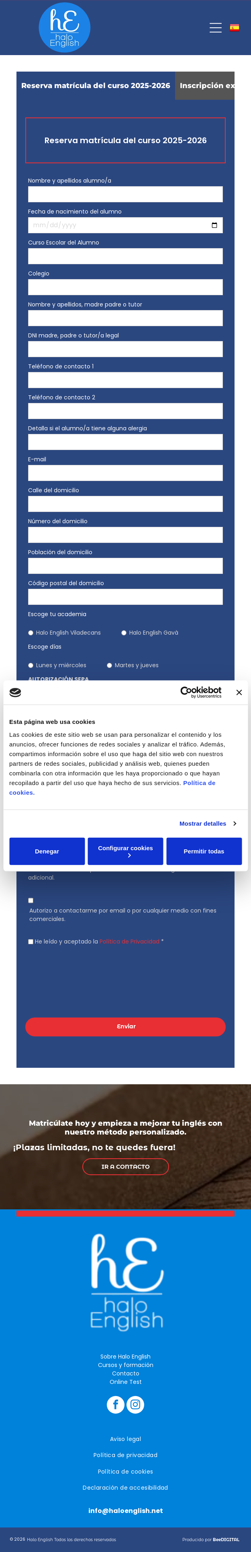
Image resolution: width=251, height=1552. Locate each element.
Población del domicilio (60, 552)
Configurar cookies (125, 851)
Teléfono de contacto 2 (61, 397)
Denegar (47, 851)
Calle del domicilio (53, 490)
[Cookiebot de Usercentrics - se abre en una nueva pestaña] (186, 693)
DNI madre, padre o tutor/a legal (73, 335)
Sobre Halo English (125, 1357)
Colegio (38, 273)
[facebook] (115, 1406)
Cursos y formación (125, 1365)
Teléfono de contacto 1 (61, 366)
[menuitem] (125, 1439)
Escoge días (44, 647)
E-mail (37, 459)
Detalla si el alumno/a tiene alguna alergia (87, 428)
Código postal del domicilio (66, 583)
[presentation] (61, 980)
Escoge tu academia (57, 614)
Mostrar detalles (203, 823)
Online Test (126, 1382)
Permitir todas (204, 851)
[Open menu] (216, 28)
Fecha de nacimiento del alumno (75, 212)
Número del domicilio (58, 521)
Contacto (125, 1373)
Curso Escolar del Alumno (63, 242)
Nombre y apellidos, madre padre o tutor (85, 304)
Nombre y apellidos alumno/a (69, 181)
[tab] (95, 86)
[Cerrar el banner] (239, 692)
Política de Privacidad (129, 941)
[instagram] (135, 1406)
